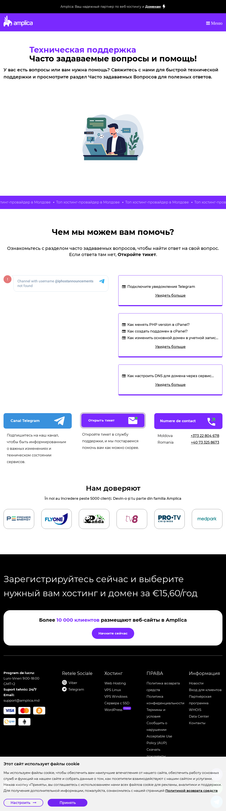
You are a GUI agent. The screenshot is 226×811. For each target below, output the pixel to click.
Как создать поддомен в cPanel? (157, 331)
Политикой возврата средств (191, 790)
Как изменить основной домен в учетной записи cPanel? (172, 338)
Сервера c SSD (116, 703)
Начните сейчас (113, 633)
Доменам (153, 7)
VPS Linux (112, 690)
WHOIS (195, 710)
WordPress (113, 710)
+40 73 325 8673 (205, 442)
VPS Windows (115, 696)
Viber (73, 683)
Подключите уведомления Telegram (161, 287)
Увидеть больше (170, 295)
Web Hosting (115, 683)
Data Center (199, 716)
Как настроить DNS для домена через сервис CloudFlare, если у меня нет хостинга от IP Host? (172, 376)
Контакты (197, 723)
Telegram (76, 689)
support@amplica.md (22, 700)
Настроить (23, 803)
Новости (196, 683)
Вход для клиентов (205, 690)
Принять (68, 803)
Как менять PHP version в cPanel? (158, 325)
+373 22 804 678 (205, 436)
